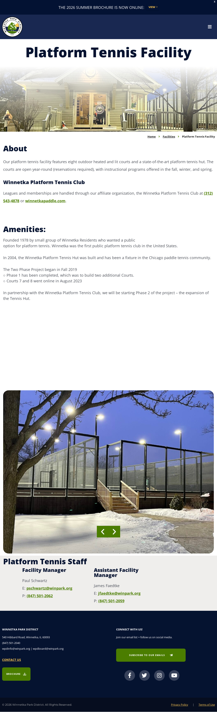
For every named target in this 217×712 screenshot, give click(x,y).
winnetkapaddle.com (45, 201)
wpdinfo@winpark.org (16, 649)
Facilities (169, 137)
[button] (102, 532)
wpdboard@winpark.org (48, 649)
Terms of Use (207, 705)
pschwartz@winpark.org (49, 588)
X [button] (214, 2)
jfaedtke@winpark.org (119, 593)
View (152, 7)
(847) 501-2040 (11, 643)
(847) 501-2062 (40, 596)
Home (151, 137)
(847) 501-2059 (111, 601)
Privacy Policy (179, 705)
